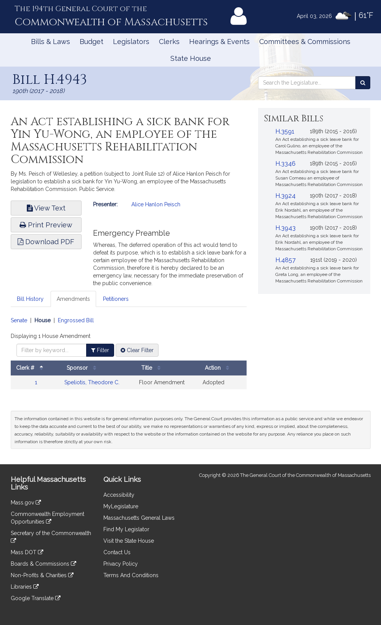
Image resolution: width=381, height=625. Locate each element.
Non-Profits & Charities (42, 575)
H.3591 (284, 131)
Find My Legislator (126, 529)
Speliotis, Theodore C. (91, 382)
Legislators (131, 42)
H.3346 (285, 163)
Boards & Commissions (43, 564)
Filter (100, 350)
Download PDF (46, 242)
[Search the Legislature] (362, 82)
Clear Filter (137, 350)
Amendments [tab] (73, 299)
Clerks (169, 42)
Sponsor (83, 368)
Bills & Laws (50, 42)
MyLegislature (120, 506)
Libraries (25, 587)
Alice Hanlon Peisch (155, 204)
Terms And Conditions (131, 575)
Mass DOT (27, 552)
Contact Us (117, 552)
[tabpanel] (129, 357)
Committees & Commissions (304, 42)
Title (152, 368)
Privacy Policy (120, 564)
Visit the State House (128, 541)
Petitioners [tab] (116, 299)
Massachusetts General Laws (139, 518)
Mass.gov (26, 502)
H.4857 (285, 260)
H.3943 (285, 228)
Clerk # (31, 368)
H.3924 (285, 195)
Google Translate (36, 598)
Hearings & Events (219, 42)
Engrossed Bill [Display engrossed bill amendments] (76, 320)
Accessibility (118, 495)
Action (219, 368)
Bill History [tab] (30, 299)
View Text (46, 208)
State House (190, 58)
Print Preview (46, 225)
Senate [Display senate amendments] (19, 320)
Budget (91, 42)
